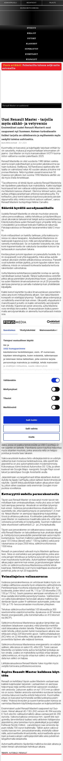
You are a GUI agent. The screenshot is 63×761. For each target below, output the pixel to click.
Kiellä (31, 437)
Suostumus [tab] (9, 330)
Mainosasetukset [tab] (48, 330)
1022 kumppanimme (14, 348)
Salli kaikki (31, 420)
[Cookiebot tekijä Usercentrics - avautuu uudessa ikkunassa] (47, 322)
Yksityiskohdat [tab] (27, 330)
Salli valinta (32, 428)
